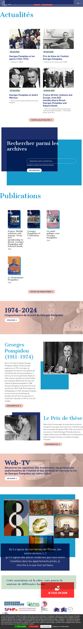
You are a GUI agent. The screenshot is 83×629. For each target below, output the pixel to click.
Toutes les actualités (40, 120)
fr (79, 3)
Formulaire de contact (61, 603)
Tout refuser (33, 626)
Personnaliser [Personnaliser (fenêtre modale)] (45, 626)
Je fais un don (57, 567)
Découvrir (11, 294)
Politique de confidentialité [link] (60, 626)
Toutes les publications (40, 266)
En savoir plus (13, 380)
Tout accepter (20, 626)
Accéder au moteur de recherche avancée (40, 165)
